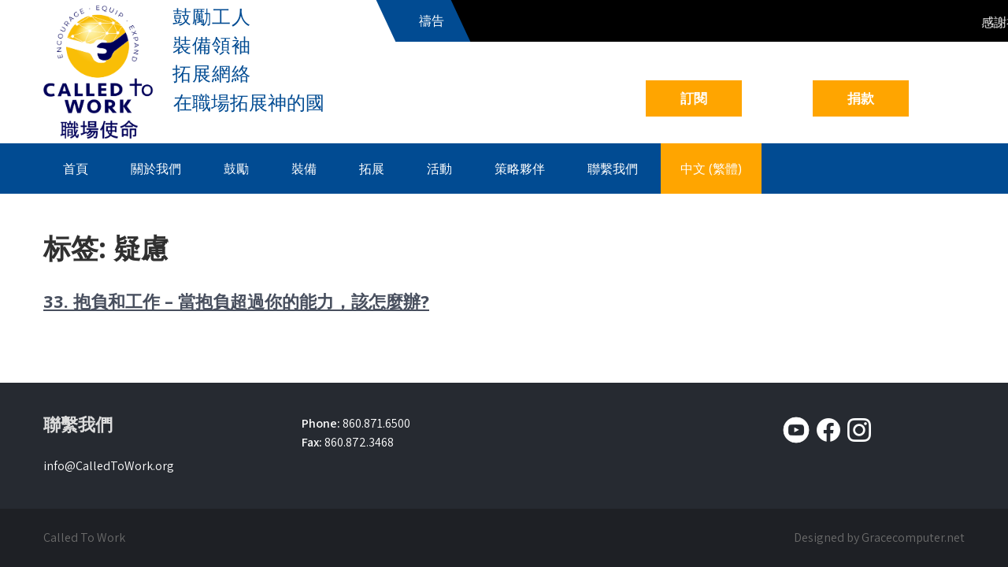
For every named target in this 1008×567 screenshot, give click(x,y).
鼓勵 (236, 168)
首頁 (75, 168)
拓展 (371, 168)
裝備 (304, 168)
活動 (439, 168)
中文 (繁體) (711, 168)
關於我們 (156, 168)
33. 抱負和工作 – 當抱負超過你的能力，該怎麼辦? (236, 301)
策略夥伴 (520, 168)
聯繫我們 (612, 168)
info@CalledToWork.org (108, 466)
